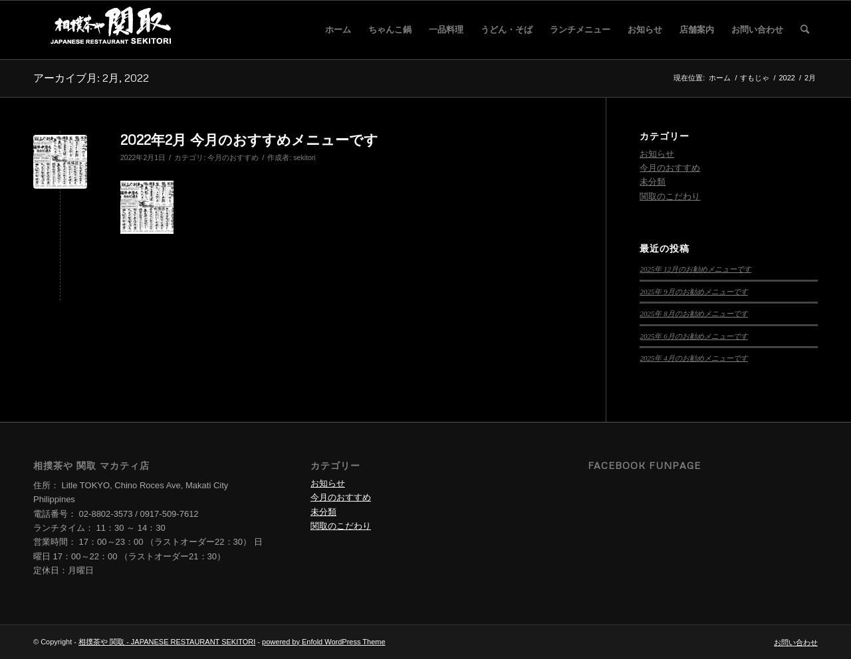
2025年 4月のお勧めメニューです (693, 358)
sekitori (304, 157)
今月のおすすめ (233, 157)
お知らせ (657, 154)
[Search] (805, 30)
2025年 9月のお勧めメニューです (693, 292)
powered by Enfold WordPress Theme (323, 642)
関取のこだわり (670, 196)
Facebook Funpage (644, 465)
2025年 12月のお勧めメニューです (695, 269)
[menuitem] (338, 30)
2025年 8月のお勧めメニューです (693, 314)
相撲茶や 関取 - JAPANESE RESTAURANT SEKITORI (166, 642)
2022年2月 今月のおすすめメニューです (249, 139)
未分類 (653, 182)
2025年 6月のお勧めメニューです (693, 336)
